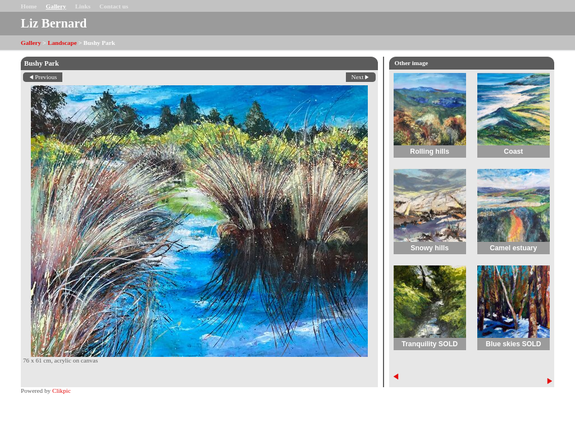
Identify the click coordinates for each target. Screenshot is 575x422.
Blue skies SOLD (513, 344)
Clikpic (61, 390)
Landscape (62, 42)
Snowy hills (429, 248)
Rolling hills (429, 151)
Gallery (56, 6)
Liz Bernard (54, 23)
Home (29, 6)
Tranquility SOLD (429, 344)
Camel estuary (513, 248)
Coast (513, 151)
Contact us (113, 6)
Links (82, 6)
